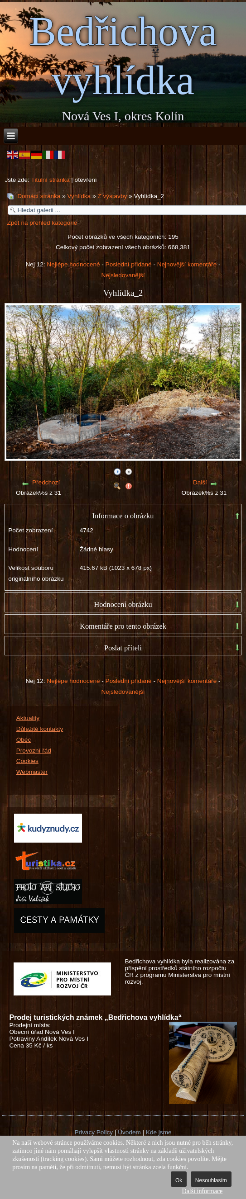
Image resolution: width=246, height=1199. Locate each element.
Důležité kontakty (39, 728)
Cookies (27, 761)
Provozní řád (33, 750)
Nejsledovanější (123, 275)
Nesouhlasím (211, 1180)
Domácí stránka (38, 196)
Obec (23, 739)
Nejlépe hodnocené (73, 264)
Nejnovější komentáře (187, 264)
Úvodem (129, 1132)
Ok (178, 1180)
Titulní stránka (50, 179)
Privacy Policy (93, 1132)
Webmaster (32, 771)
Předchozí (46, 482)
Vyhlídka (79, 196)
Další (200, 482)
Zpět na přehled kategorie (42, 222)
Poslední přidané (129, 264)
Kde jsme (159, 1132)
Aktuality (27, 718)
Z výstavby (112, 196)
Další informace (202, 1191)
